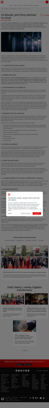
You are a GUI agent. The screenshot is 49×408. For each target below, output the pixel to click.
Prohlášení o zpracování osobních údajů (16, 208)
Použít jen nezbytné (25, 213)
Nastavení (10, 213)
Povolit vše (36, 213)
